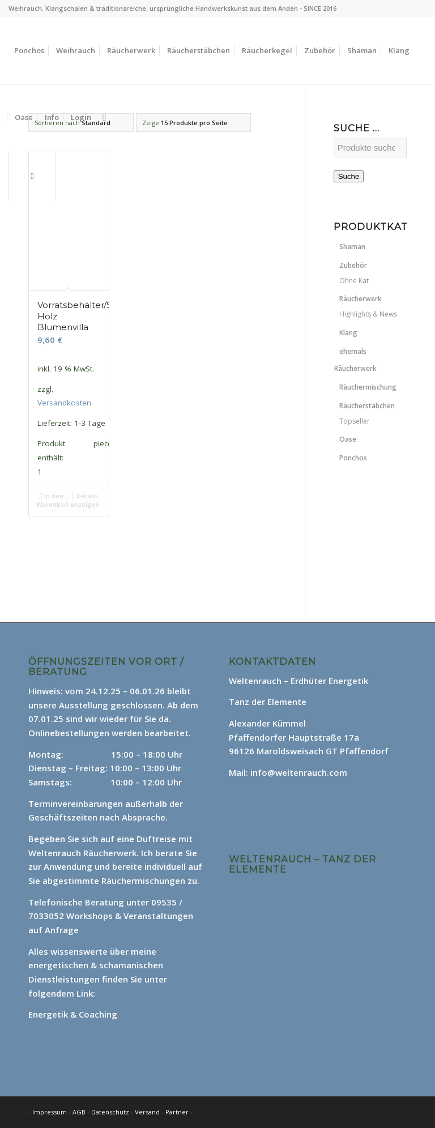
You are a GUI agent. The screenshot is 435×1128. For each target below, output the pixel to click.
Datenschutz (111, 1112)
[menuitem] (29, 50)
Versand (148, 1112)
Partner (177, 1112)
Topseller (354, 421)
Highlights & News (368, 314)
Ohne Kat (354, 280)
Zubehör (353, 265)
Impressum (50, 1112)
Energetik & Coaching (72, 1014)
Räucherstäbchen (367, 406)
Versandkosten (64, 403)
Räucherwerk (360, 299)
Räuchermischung (367, 387)
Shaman (352, 246)
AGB (79, 1112)
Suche (349, 176)
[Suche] (104, 117)
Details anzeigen (85, 499)
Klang (348, 332)
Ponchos (353, 458)
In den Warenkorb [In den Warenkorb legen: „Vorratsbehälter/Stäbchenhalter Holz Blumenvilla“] (52, 499)
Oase (347, 439)
